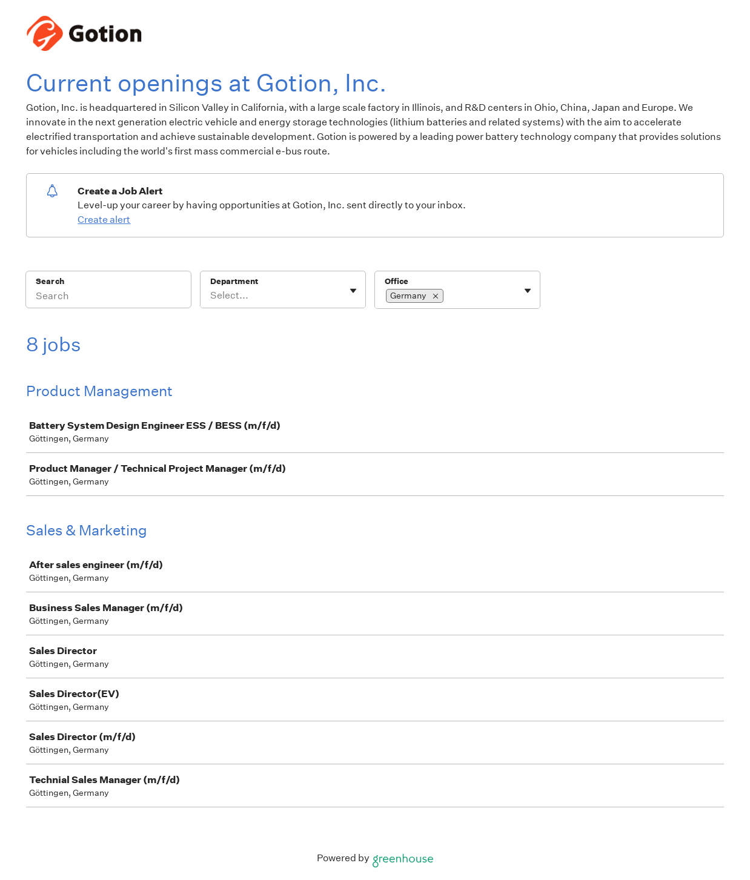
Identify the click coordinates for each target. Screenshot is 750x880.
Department (234, 281)
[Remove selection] (435, 296)
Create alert (104, 219)
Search (50, 281)
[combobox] (211, 295)
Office (396, 281)
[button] (435, 295)
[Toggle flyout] (353, 290)
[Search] (108, 297)
